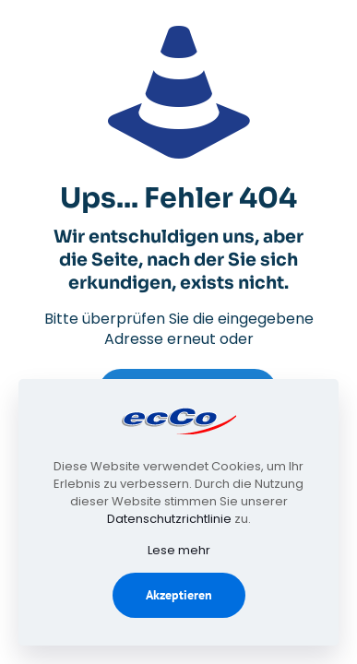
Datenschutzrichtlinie (169, 519)
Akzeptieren (179, 595)
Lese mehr (179, 550)
